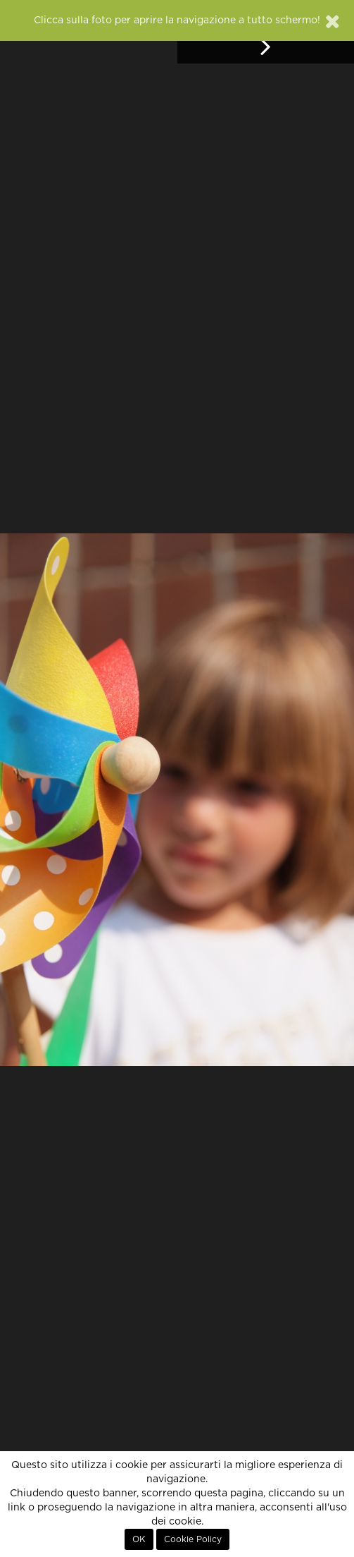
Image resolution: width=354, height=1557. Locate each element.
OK (139, 1539)
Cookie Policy (193, 1539)
